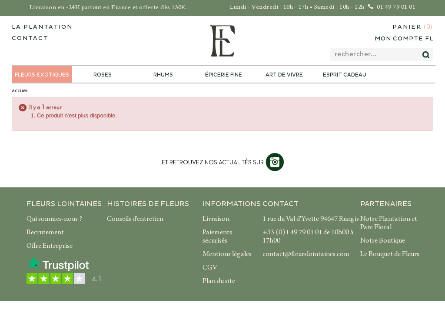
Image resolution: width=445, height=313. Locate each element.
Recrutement (45, 233)
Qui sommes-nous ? (54, 219)
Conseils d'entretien (135, 219)
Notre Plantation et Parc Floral (388, 224)
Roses (102, 75)
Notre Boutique (382, 241)
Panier (412, 27)
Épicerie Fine (223, 75)
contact (30, 38)
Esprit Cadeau (344, 75)
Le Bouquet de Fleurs (389, 255)
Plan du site (219, 282)
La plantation (42, 26)
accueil (20, 90)
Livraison (216, 219)
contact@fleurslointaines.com (305, 255)
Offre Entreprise (50, 246)
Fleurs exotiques (42, 75)
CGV (210, 268)
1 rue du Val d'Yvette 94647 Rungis (310, 219)
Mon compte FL (404, 38)
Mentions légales (227, 255)
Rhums (163, 75)
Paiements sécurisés (217, 237)
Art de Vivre (284, 75)
